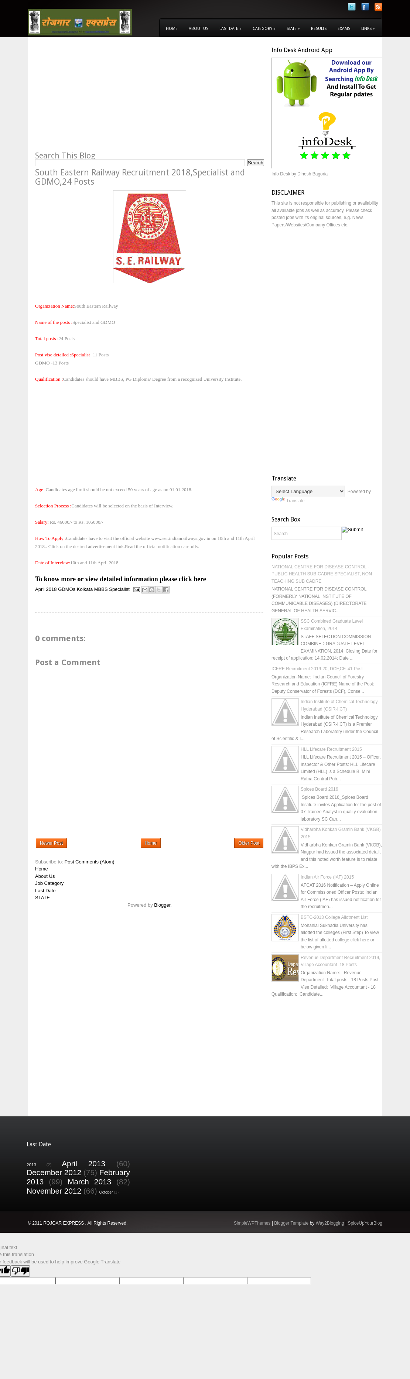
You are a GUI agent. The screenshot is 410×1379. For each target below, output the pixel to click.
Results (319, 28)
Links (368, 28)
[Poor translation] (20, 1271)
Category (264, 28)
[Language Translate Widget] (308, 491)
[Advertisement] (97, 98)
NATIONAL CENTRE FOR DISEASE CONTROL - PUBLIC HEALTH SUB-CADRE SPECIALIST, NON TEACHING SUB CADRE (321, 574)
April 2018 (46, 589)
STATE (42, 897)
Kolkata (85, 589)
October (106, 1192)
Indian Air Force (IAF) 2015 (327, 877)
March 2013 (89, 1181)
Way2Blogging (330, 1223)
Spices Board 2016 (319, 789)
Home (172, 28)
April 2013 (83, 1163)
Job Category (49, 883)
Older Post (248, 843)
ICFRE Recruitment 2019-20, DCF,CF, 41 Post (317, 668)
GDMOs (66, 589)
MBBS (101, 589)
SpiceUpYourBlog (365, 1223)
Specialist (119, 589)
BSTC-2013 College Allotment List (334, 917)
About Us (198, 28)
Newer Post (51, 843)
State (293, 28)
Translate (288, 500)
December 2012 (54, 1172)
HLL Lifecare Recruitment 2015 (331, 749)
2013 (31, 1164)
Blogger (162, 905)
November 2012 (54, 1191)
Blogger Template (291, 1223)
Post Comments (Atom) (90, 862)
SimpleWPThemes (252, 1223)
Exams (344, 28)
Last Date (230, 28)
